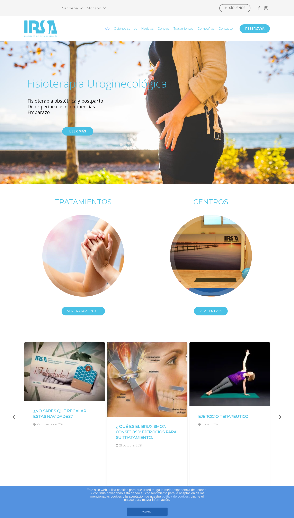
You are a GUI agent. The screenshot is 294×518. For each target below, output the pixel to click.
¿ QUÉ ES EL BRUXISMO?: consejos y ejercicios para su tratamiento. (146, 432)
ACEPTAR (147, 511)
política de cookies (175, 496)
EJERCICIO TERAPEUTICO (223, 416)
